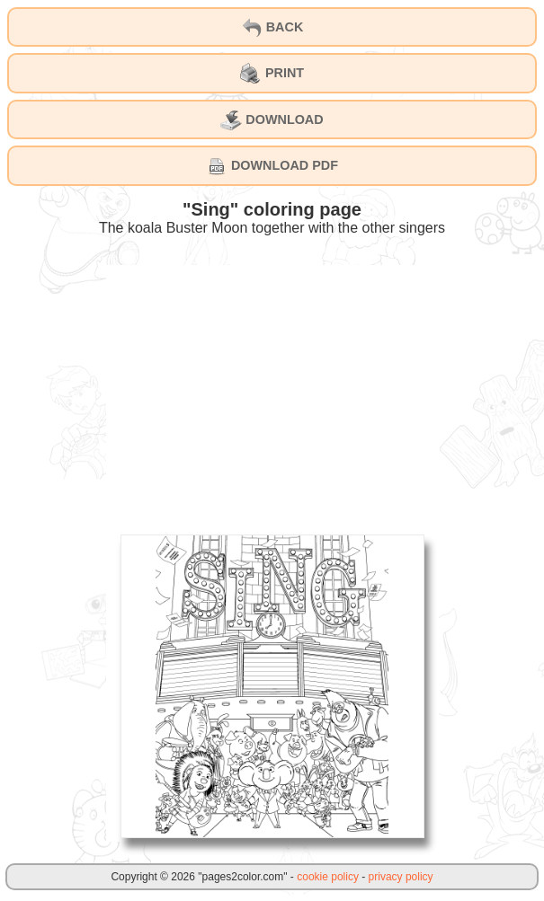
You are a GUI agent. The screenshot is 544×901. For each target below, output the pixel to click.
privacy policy (401, 876)
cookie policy (328, 876)
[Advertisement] (272, 391)
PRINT (272, 73)
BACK (272, 28)
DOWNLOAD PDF (272, 166)
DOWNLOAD (271, 120)
